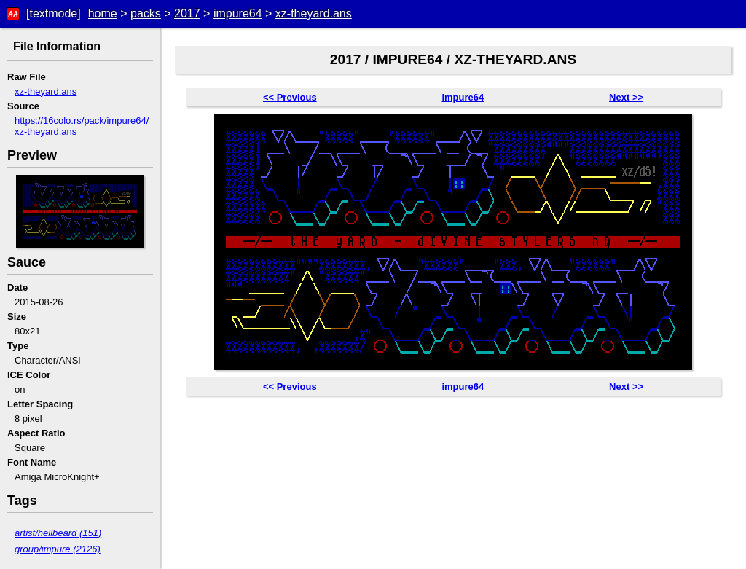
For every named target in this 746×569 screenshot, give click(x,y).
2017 (187, 13)
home (102, 13)
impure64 (237, 13)
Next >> (626, 97)
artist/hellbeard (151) (58, 532)
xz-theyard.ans (313, 13)
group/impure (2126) (58, 549)
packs (145, 13)
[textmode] (53, 13)
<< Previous (290, 97)
